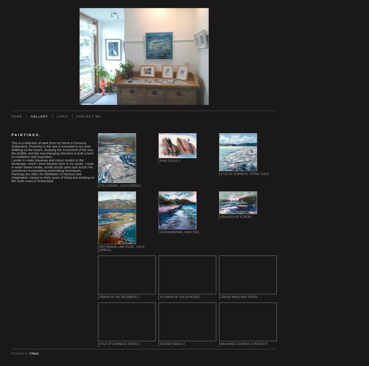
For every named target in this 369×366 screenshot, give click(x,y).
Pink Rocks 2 (170, 161)
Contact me (88, 116)
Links (62, 116)
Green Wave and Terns (239, 297)
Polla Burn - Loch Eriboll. (120, 185)
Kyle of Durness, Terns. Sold (245, 174)
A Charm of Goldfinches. (180, 297)
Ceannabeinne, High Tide (179, 232)
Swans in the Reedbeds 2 (119, 297)
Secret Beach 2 (172, 344)
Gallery (39, 116)
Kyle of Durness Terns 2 (119, 344)
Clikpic (34, 353)
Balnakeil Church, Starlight (244, 344)
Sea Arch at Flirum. (236, 216)
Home (17, 116)
